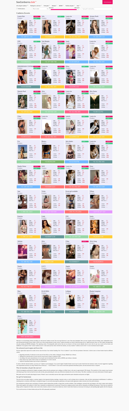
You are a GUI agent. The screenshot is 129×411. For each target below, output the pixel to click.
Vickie (43, 191)
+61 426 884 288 (75, 237)
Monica (44, 141)
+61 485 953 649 (99, 187)
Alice (43, 91)
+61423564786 (74, 162)
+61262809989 (74, 312)
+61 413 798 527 (26, 287)
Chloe (19, 116)
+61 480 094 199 (26, 312)
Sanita (91, 216)
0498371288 (49, 262)
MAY (43, 166)
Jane (19, 191)
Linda (43, 216)
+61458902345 (74, 137)
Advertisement (107, 2)
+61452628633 (98, 262)
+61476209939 (26, 162)
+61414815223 (50, 187)
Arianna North (94, 16)
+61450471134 (50, 237)
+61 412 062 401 (75, 37)
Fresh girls (47, 5)
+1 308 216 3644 (26, 237)
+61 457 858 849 (51, 212)
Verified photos (20, 8)
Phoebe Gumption (95, 291)
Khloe (67, 66)
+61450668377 (74, 262)
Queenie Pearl (22, 91)
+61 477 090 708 (51, 62)
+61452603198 (50, 287)
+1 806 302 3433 (26, 212)
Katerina (20, 216)
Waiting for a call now (36, 5)
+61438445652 (26, 62)
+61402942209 (50, 162)
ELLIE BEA (45, 291)
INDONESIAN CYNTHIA (26, 66)
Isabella (68, 116)
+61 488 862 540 (26, 262)
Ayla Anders (69, 141)
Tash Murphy (46, 41)
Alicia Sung (93, 241)
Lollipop (68, 291)
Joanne (92, 266)
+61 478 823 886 (26, 112)
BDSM (61, 5)
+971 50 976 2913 (27, 337)
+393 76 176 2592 (75, 212)
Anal (78, 5)
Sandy (67, 41)
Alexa (19, 316)
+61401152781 (98, 112)
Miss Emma (93, 91)
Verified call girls (70, 5)
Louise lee (69, 16)
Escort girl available (72, 191)
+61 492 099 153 (99, 37)
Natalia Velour (22, 166)
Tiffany (92, 191)
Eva (19, 141)
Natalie (20, 266)
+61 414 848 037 (75, 287)
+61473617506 (50, 312)
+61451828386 (26, 87)
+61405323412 (26, 137)
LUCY (44, 266)
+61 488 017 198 (99, 287)
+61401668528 (74, 62)
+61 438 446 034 (26, 187)
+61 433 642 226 (51, 112)
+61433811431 (74, 87)
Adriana (20, 241)
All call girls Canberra (22, 5)
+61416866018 (50, 37)
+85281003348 (98, 237)
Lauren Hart (21, 16)
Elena (91, 166)
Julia (43, 16)
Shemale (54, 5)
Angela (68, 266)
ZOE (19, 41)
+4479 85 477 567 (99, 212)
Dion (19, 291)
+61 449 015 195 (26, 37)
